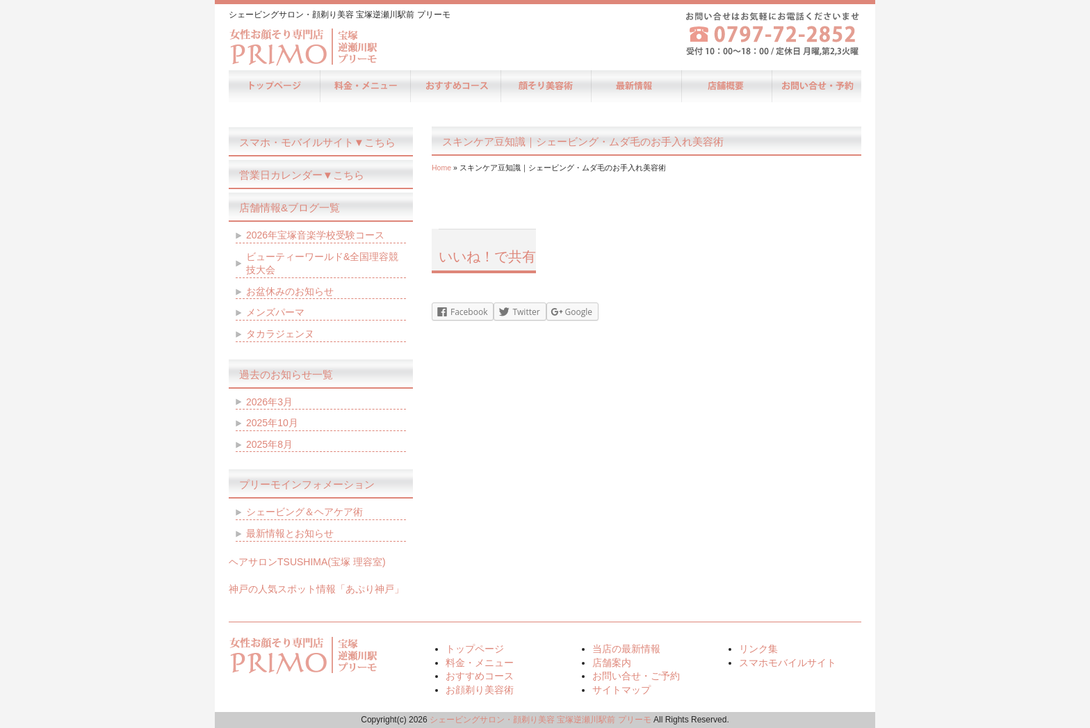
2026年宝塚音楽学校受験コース (315, 235)
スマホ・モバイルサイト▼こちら (317, 142)
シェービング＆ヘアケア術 (304, 511)
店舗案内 (726, 86)
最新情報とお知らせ (290, 533)
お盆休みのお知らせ (290, 291)
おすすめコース (454, 86)
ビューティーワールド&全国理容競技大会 (322, 263)
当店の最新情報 (635, 86)
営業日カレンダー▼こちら (301, 175)
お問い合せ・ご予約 (816, 86)
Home (441, 167)
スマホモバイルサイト (787, 662)
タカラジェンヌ (280, 333)
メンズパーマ (275, 312)
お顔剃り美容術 (545, 86)
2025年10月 (272, 422)
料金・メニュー (364, 86)
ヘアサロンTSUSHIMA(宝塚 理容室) (307, 561)
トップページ (274, 86)
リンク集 (758, 648)
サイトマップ (621, 689)
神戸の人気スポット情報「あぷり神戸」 (316, 588)
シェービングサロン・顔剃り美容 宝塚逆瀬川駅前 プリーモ (540, 720)
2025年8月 (269, 444)
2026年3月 (269, 401)
